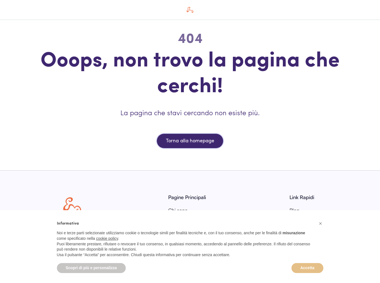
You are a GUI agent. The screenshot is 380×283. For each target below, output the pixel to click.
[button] (320, 223)
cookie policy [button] (107, 238)
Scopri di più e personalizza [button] (91, 268)
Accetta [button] (307, 268)
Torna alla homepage (190, 141)
